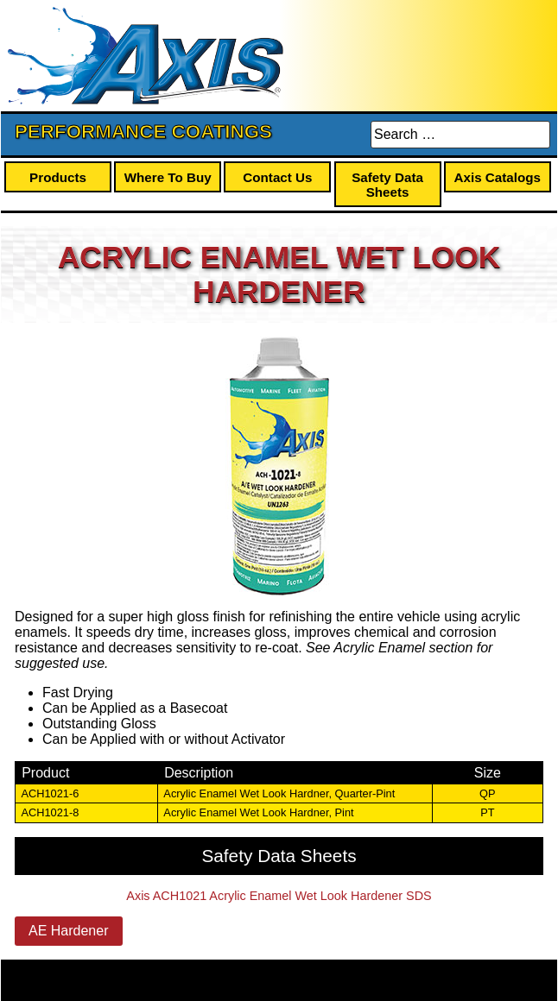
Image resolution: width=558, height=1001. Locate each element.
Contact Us (277, 177)
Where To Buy (168, 177)
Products (57, 177)
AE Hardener (69, 930)
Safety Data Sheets (387, 184)
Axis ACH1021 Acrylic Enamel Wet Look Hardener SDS (278, 896)
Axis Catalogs (497, 177)
